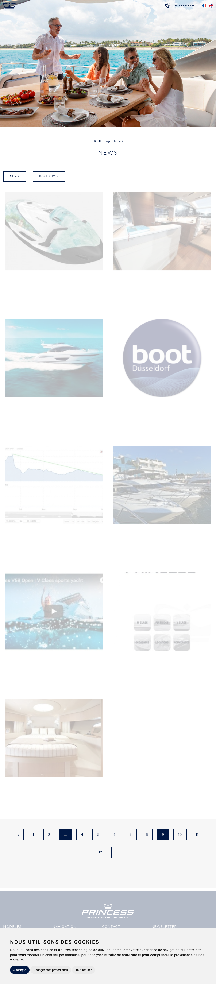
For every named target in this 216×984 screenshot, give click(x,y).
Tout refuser (84, 970)
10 (180, 835)
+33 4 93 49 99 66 (185, 5)
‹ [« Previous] (18, 835)
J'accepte (20, 970)
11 (197, 835)
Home (97, 141)
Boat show (49, 176)
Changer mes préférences (51, 970)
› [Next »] (116, 852)
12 (100, 852)
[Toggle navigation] (25, 6)
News (118, 141)
